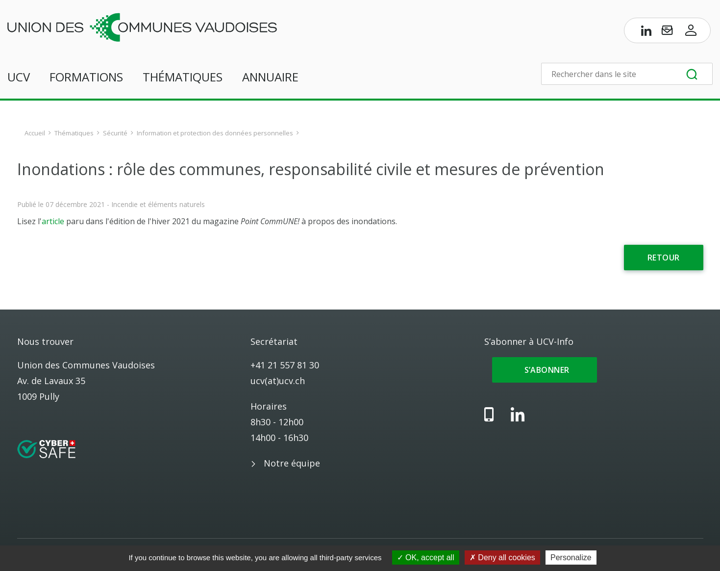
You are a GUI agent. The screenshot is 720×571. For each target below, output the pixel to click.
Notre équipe (292, 463)
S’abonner (545, 369)
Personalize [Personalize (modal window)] (571, 557)
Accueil (35, 133)
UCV (18, 77)
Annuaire (270, 77)
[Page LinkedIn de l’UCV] (646, 32)
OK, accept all (425, 557)
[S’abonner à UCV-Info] (667, 32)
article (53, 221)
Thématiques (183, 77)
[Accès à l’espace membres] (691, 32)
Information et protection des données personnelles (215, 133)
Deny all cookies (502, 557)
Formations (86, 77)
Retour (663, 257)
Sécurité (115, 133)
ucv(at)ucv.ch (277, 381)
